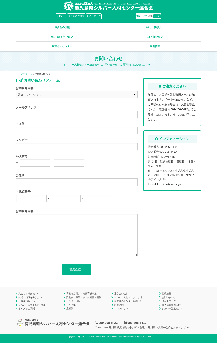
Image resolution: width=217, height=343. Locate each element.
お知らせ (61, 16)
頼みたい (155, 36)
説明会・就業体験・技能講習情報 (83, 297)
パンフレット (121, 308)
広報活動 (119, 305)
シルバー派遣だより (172, 308)
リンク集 (71, 305)
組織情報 (166, 293)
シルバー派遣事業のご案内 (32, 305)
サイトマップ (94, 16)
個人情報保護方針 (171, 305)
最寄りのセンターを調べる (128, 301)
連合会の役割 (62, 27)
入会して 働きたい (28, 293)
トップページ (24, 74)
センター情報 (73, 301)
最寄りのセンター (62, 46)
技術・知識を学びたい (30, 297)
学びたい (62, 36)
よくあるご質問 (26, 308)
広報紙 (69, 308)
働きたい (155, 27)
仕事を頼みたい (26, 301)
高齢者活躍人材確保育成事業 (81, 293)
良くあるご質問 (76, 16)
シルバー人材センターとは (128, 297)
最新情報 (155, 46)
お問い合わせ (169, 297)
